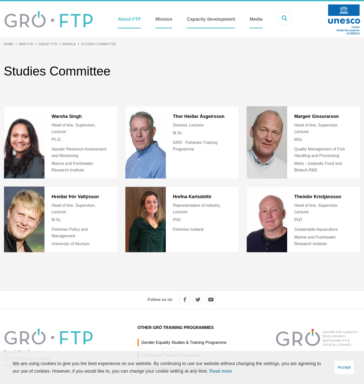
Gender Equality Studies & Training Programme (183, 342)
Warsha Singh (67, 116)
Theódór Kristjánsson (317, 196)
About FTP (47, 44)
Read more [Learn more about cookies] (220, 371)
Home (9, 44)
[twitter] (198, 299)
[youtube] (211, 299)
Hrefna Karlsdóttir (192, 196)
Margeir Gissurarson (316, 116)
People (69, 44)
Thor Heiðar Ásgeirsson (198, 116)
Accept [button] (344, 367)
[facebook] (184, 299)
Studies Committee (98, 44)
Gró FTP (26, 44)
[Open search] (284, 18)
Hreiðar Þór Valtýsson (75, 196)
